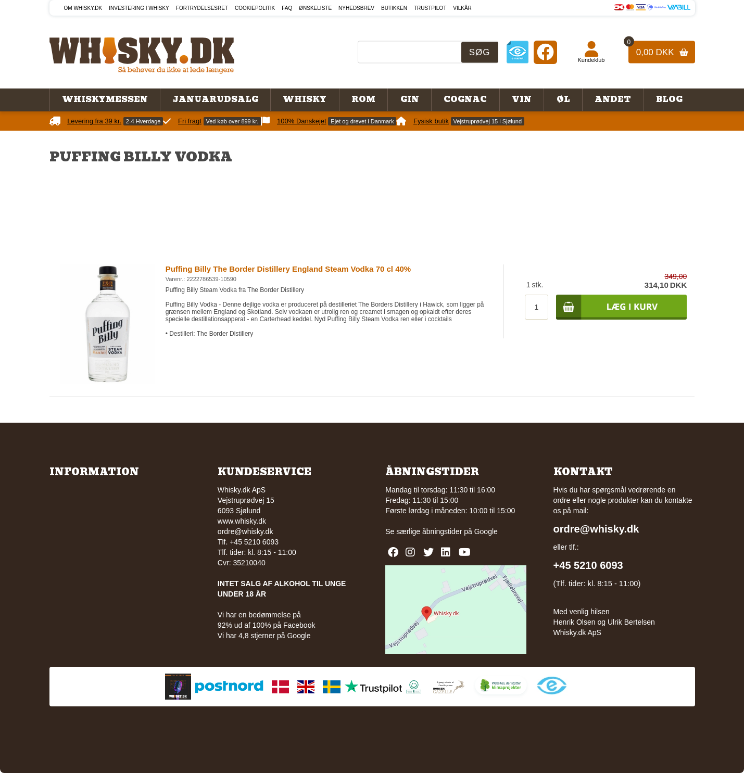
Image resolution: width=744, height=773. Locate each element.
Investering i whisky (139, 8)
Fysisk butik (431, 121)
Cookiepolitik (255, 8)
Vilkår (462, 8)
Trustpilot (430, 8)
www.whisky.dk (242, 521)
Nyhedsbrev (356, 8)
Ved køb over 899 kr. (232, 121)
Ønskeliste (315, 8)
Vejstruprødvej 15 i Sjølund (487, 121)
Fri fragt (189, 121)
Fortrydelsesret (202, 8)
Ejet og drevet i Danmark (362, 121)
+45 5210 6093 (588, 565)
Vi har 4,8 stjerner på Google (264, 635)
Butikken (394, 8)
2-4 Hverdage (143, 121)
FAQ (287, 8)
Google (486, 531)
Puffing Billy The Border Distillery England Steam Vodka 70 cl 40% (288, 268)
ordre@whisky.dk (245, 531)
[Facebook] (545, 51)
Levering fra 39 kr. (94, 121)
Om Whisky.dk (83, 8)
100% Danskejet (301, 121)
